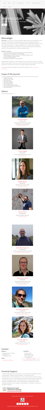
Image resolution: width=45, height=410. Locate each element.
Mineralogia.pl (17, 406)
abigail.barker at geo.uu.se (22, 186)
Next (34, 360)
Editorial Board (24, 396)
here (13, 93)
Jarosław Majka (22, 119)
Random (30, 360)
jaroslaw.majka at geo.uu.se (22, 125)
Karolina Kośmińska (22, 309)
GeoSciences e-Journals (31, 358)
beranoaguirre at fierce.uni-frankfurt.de (22, 252)
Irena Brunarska (22, 340)
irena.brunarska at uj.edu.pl (22, 344)
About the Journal (20, 3)
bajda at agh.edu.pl (22, 155)
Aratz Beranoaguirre (22, 248)
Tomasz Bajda (22, 151)
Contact (9, 6)
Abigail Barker (22, 181)
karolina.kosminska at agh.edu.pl (22, 314)
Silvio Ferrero (22, 212)
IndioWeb (28, 406)
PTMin (4, 3)
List (38, 360)
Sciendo (9, 3)
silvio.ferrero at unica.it (22, 216)
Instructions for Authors (36, 3)
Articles (28, 3)
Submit (4, 6)
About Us (17, 396)
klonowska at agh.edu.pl (22, 284)
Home (14, 3)
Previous (25, 360)
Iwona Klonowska (22, 278)
